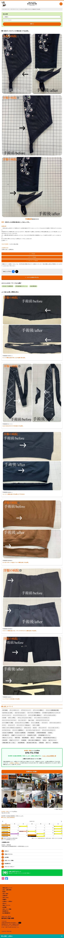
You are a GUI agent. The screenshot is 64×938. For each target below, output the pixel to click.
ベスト (4, 725)
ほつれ (35, 727)
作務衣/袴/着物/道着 (41, 732)
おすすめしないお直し (8, 712)
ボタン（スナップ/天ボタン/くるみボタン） (12, 727)
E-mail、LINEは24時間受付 (9, 817)
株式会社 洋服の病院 (32, 4)
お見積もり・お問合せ (7, 901)
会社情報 (7, 857)
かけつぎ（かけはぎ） (20, 712)
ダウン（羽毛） (12, 717)
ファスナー (45, 722)
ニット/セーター (22, 720)
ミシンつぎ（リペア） (54, 727)
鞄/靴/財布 (55, 742)
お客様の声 (4, 895)
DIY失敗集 (5, 710)
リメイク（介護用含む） (18, 730)
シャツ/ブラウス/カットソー (20, 715)
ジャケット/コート (7, 715)
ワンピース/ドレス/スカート (49, 730)
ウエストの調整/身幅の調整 (53, 710)
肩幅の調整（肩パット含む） (9, 742)
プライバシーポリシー (9, 866)
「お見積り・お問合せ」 (14, 763)
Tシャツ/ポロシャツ (14, 710)
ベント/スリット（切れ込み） (24, 725)
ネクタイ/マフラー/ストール (43, 720)
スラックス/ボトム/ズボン (50, 715)
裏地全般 (42, 742)
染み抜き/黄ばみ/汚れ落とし (50, 737)
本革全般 (39, 737)
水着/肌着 (24, 740)
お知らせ (7, 851)
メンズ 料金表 (32, 253)
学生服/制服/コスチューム (21, 286)
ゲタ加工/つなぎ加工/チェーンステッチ (51, 712)
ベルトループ (12, 725)
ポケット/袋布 (36, 725)
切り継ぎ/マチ (6, 735)
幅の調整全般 (25, 737)
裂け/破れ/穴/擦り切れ (32, 742)
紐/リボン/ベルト (52, 740)
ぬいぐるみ (31, 720)
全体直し (51, 732)
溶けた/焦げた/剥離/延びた (34, 740)
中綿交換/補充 (31, 732)
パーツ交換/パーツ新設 (8, 722)
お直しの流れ (5, 893)
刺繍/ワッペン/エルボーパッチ (18, 735)
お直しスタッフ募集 (9, 860)
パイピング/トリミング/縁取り (22, 722)
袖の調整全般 (33, 286)
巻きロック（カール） (8, 737)
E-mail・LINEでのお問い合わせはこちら (10, 927)
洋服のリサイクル (8, 854)
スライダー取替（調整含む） (35, 715)
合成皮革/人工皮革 (32, 735)
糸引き (44, 740)
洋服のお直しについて (7, 887)
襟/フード (48, 742)
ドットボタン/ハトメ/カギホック (42, 717)
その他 (4, 717)
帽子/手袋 (18, 737)
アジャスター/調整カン (39, 710)
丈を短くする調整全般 (20, 9)
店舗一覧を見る (59, 809)
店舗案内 (4, 899)
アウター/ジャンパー (26, 710)
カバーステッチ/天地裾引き (34, 712)
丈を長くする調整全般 (20, 732)
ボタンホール (28, 727)
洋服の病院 (4, 9)
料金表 (3, 891)
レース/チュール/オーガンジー (33, 730)
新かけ (32, 737)
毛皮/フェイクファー (14, 740)
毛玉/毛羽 (5, 740)
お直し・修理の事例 (11, 9)
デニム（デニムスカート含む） (25, 717)
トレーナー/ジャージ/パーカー (9, 720)
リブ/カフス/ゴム (6, 730)
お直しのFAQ (5, 897)
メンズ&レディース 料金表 (32, 260)
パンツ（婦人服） (36, 722)
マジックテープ (42, 727)
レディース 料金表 (32, 257)
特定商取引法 (7, 863)
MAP (20, 922)
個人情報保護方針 (6, 913)
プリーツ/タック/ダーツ (55, 722)
